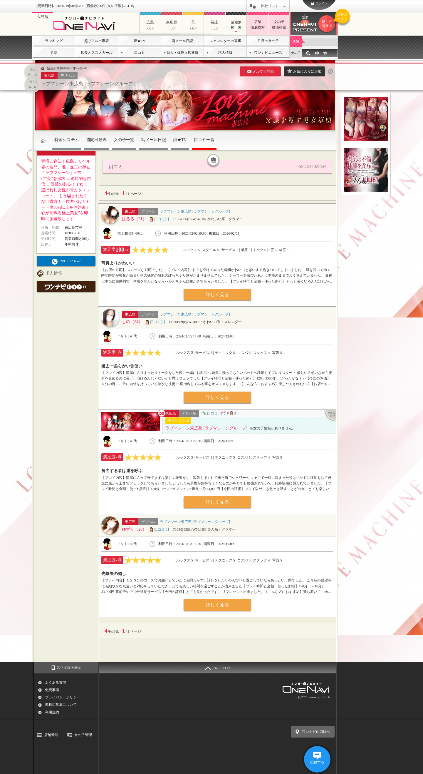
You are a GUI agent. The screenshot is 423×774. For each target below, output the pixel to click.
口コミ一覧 (204, 140)
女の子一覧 (124, 140)
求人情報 (225, 53)
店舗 (296, 41)
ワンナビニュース (268, 53)
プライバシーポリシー (62, 697)
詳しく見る (217, 294)
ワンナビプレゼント (328, 23)
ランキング (54, 41)
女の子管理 (83, 735)
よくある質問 (55, 683)
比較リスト (273, 6)
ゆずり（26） (134, 529)
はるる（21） (134, 219)
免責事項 (52, 690)
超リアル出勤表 (96, 41)
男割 (53, 53)
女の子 (296, 53)
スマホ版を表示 (69, 668)
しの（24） (132, 322)
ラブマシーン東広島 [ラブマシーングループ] (88, 83)
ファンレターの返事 (225, 41)
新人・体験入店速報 (182, 53)
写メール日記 (182, 41)
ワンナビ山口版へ (316, 732)
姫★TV (139, 41)
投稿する (317, 762)
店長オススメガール (97, 53)
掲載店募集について (61, 705)
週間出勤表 (96, 140)
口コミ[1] (159, 219)
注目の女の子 (268, 41)
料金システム (66, 140)
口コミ (139, 53)
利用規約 (52, 712)
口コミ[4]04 (219, 413)
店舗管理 (51, 735)
